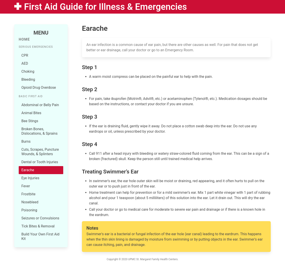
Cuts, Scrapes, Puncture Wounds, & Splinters (40, 151)
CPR (24, 55)
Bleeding (28, 79)
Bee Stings (29, 121)
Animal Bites (31, 113)
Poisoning (29, 210)
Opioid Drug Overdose (38, 87)
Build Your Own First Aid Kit (40, 236)
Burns (26, 141)
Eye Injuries (30, 178)
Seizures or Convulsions (40, 218)
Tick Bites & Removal (38, 226)
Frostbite (28, 194)
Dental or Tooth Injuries (39, 162)
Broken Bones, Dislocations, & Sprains (39, 131)
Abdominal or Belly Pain (40, 105)
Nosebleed (29, 202)
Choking (27, 71)
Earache (27, 170)
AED (24, 63)
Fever (25, 186)
